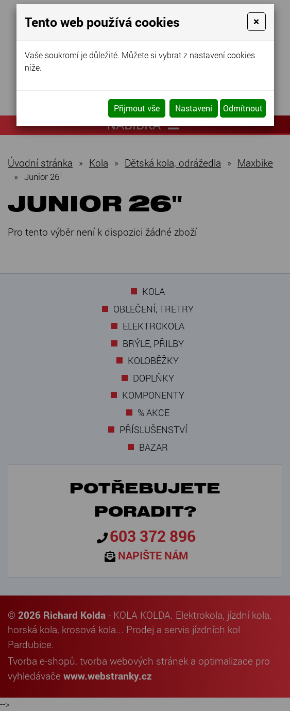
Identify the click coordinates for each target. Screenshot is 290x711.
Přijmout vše (137, 108)
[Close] (256, 21)
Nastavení (193, 108)
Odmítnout (243, 108)
